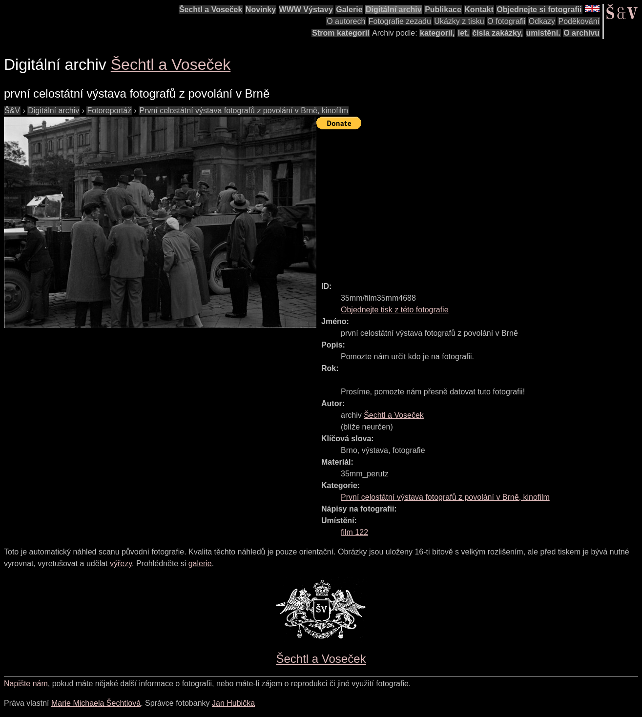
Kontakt (479, 9)
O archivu (581, 33)
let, (463, 33)
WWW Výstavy (306, 9)
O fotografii (506, 21)
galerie (200, 563)
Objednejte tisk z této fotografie (395, 310)
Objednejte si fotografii (539, 9)
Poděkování (579, 21)
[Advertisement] (479, 201)
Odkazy (542, 21)
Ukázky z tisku (459, 21)
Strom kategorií (340, 33)
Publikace (443, 9)
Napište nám (26, 683)
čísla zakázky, (497, 33)
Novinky (261, 9)
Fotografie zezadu (400, 21)
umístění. (543, 33)
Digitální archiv (394, 9)
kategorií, (437, 33)
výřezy (121, 563)
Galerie (349, 9)
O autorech (346, 21)
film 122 (354, 532)
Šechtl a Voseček (211, 9)
